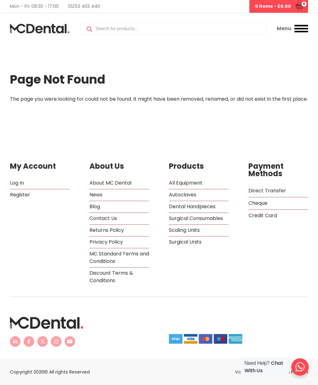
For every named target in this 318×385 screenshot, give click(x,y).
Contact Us (103, 218)
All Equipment (185, 182)
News (95, 194)
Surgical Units (185, 241)
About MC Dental (110, 182)
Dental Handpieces (192, 206)
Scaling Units (184, 230)
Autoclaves (182, 194)
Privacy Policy (106, 241)
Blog (94, 206)
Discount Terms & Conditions (111, 276)
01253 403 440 (84, 6)
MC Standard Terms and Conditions (119, 257)
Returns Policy (106, 230)
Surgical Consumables (196, 218)
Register (20, 194)
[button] (292, 28)
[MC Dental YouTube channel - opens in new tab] (70, 341)
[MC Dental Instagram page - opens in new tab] (56, 341)
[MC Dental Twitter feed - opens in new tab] (42, 341)
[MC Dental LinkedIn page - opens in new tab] (15, 341)
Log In (17, 182)
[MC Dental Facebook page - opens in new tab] (29, 341)
